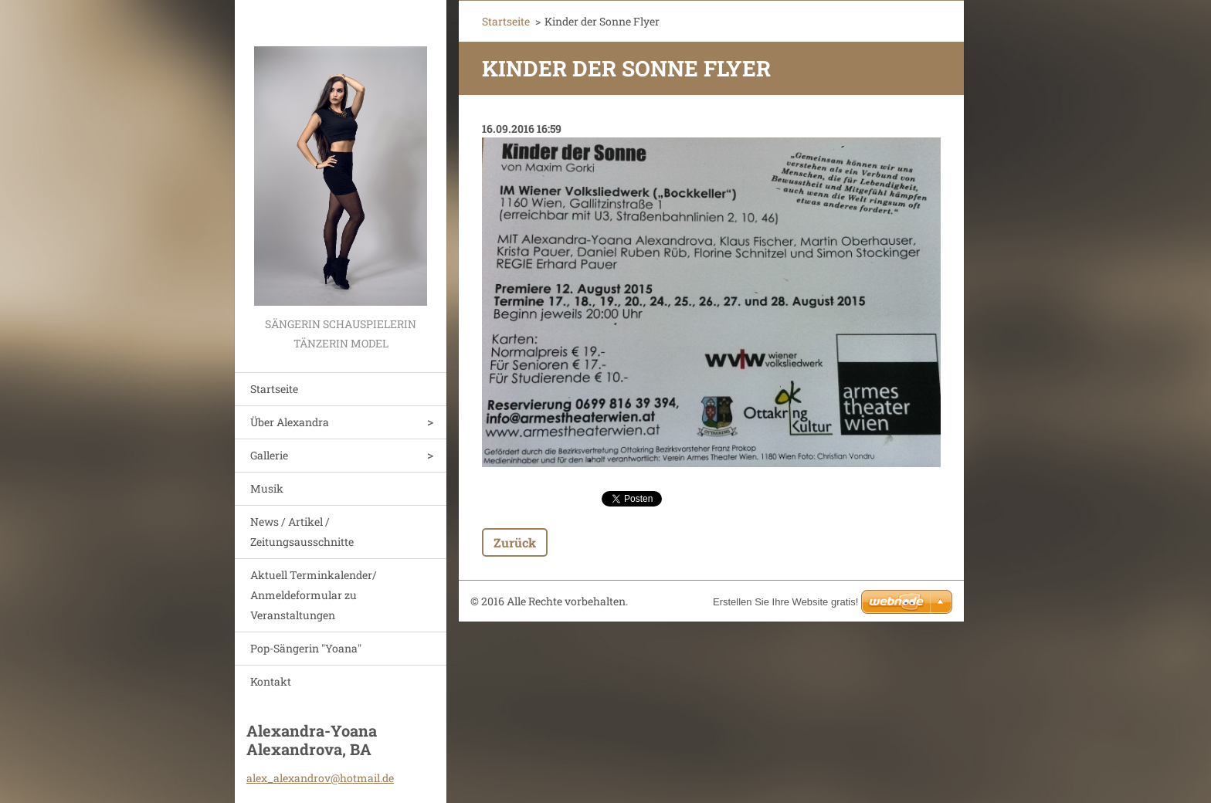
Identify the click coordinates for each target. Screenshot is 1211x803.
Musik (266, 488)
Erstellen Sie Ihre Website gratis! (785, 602)
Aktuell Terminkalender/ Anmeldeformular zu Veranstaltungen (313, 595)
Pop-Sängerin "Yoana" (305, 648)
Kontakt (270, 681)
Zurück (515, 542)
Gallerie (269, 455)
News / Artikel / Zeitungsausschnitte (302, 531)
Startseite (274, 388)
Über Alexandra (289, 422)
